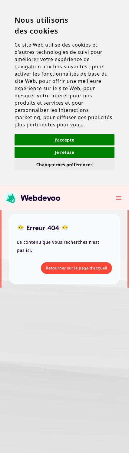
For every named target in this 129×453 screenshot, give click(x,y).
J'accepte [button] (64, 140)
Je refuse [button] (64, 152)
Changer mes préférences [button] (64, 165)
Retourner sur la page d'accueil (76, 268)
